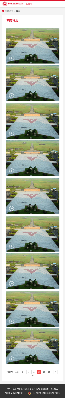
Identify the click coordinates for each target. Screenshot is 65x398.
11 (28, 372)
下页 (33, 375)
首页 (18, 11)
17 (55, 372)
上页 (17, 372)
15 (49, 372)
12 (34, 372)
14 (44, 372)
